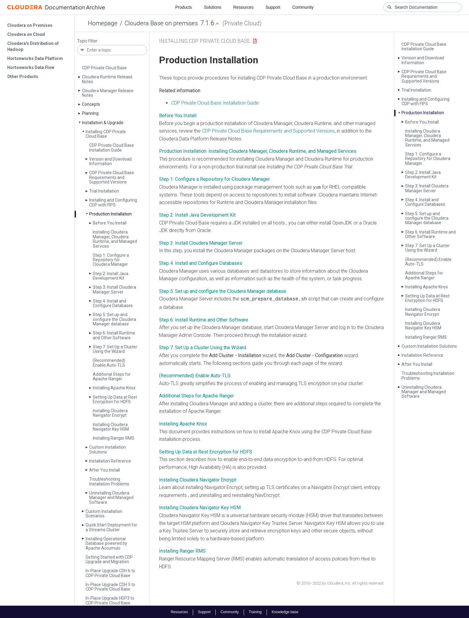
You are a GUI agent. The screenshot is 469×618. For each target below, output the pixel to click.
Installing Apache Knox (114, 387)
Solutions (212, 7)
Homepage (102, 23)
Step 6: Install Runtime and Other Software (114, 335)
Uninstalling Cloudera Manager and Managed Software (111, 498)
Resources (243, 7)
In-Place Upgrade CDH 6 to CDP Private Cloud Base (110, 573)
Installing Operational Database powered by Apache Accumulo (106, 543)
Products (183, 7)
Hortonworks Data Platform (35, 58)
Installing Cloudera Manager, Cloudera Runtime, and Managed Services (115, 239)
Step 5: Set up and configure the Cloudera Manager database (114, 319)
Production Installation (110, 214)
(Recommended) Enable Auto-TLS (109, 362)
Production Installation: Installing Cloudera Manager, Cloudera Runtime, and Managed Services (257, 151)
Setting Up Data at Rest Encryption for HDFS (115, 399)
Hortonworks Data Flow (30, 67)
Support (272, 7)
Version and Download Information (110, 161)
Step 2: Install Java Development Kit (110, 276)
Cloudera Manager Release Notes (107, 93)
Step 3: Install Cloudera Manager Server (114, 289)
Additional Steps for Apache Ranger (112, 376)
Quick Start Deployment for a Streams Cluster (111, 527)
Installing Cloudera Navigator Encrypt (110, 413)
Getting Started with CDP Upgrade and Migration (109, 559)
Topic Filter (87, 41)
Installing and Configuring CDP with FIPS (113, 202)
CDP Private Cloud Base (104, 67)
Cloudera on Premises (29, 25)
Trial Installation (104, 191)
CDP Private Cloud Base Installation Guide (111, 147)
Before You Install (110, 223)
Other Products (22, 76)
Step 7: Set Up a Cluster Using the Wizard (115, 349)
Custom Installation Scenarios (104, 513)
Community (303, 7)
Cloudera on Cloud (26, 34)
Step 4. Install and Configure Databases (113, 303)
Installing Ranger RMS (113, 438)
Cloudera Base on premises (161, 23)
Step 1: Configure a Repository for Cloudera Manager (111, 260)
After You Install (104, 470)
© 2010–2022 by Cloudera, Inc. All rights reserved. (340, 582)
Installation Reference (110, 461)
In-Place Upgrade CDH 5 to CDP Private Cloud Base (110, 586)
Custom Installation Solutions (107, 449)
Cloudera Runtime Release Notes (107, 79)
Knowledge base (285, 611)
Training (255, 611)
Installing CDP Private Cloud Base (106, 134)
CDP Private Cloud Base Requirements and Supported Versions (111, 177)
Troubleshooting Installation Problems (109, 481)
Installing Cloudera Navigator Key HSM (111, 426)
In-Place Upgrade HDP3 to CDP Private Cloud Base (110, 600)
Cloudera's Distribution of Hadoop (33, 46)
